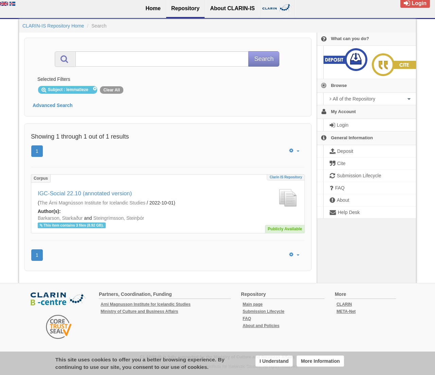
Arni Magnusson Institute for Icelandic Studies (146, 304)
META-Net (345, 311)
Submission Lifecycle (263, 311)
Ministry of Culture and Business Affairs (139, 311)
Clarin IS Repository (285, 177)
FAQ (247, 318)
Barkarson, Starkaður (60, 218)
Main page (253, 304)
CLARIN (344, 304)
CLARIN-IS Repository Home (53, 26)
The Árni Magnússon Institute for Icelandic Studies (92, 203)
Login (415, 3)
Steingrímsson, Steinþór (118, 218)
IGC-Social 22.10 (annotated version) (85, 193)
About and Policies (261, 325)
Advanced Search (53, 105)
